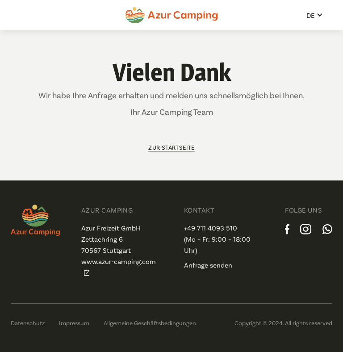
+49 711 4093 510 (210, 228)
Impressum (74, 323)
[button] (314, 15)
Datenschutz (28, 323)
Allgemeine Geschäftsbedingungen (150, 323)
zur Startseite (171, 147)
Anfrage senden (208, 265)
